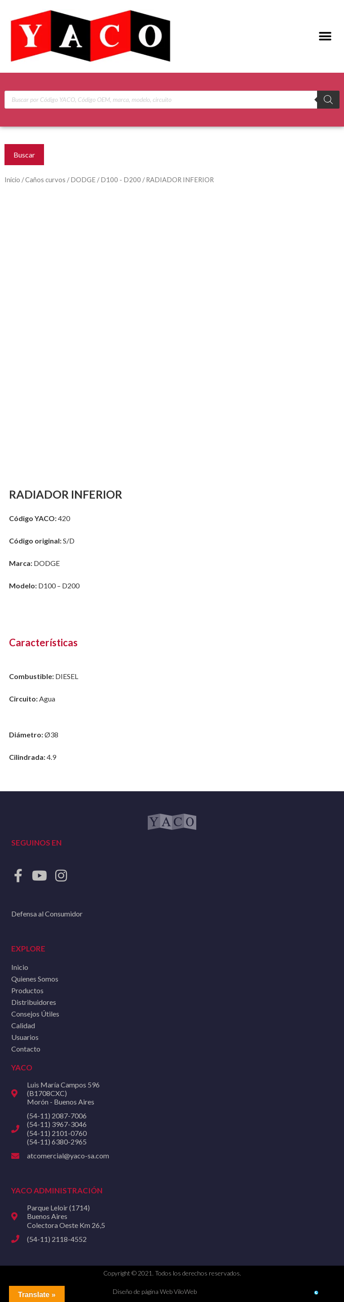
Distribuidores (33, 1002)
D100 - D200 (121, 179)
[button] (325, 36)
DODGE (83, 179)
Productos (27, 990)
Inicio (12, 179)
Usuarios (25, 1037)
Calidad (23, 1025)
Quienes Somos (34, 978)
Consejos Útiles (35, 1013)
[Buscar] (328, 100)
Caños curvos (45, 179)
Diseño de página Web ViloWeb (155, 1291)
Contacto (25, 1048)
